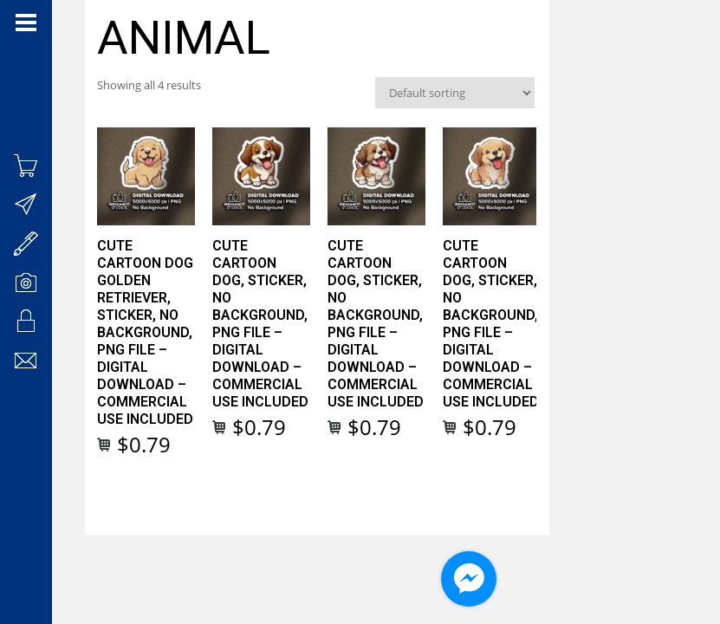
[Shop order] (591, 96)
